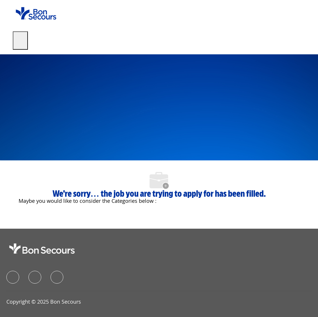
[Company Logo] (36, 13)
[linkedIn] (34, 277)
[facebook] (12, 277)
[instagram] (57, 277)
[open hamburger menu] (20, 40)
